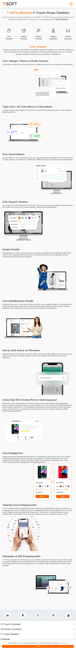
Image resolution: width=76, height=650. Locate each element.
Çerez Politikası (63, 643)
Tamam (38, 646)
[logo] (10, 4)
